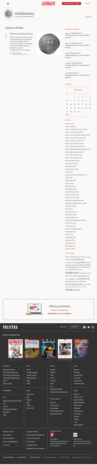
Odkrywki (68, 206)
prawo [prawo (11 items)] (75, 279)
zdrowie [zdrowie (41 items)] (76, 290)
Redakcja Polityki (8, 432)
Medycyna (69, 187)
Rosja (28, 381)
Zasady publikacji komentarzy (36, 435)
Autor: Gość (69, 127)
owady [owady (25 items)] (71, 279)
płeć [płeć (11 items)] (84, 284)
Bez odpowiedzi (70, 161)
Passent (76, 370)
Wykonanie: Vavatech (64, 457)
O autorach (88, 17)
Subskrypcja (75, 327)
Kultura (52, 366)
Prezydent (6, 412)
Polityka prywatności (33, 438)
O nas (75, 422)
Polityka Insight (21, 457)
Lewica (5, 407)
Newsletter (63, 327)
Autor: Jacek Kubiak (72, 132)
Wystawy (53, 381)
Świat (28, 366)
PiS (4, 404)
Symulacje (69, 243)
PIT (28, 397)
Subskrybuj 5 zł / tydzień (71, 3)
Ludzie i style (78, 397)
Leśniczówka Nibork (35, 457)
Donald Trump (31, 375)
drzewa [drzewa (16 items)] (67, 260)
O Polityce (6, 445)
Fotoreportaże (78, 411)
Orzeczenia (69, 212)
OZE (28, 403)
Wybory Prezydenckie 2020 (12, 401)
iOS (51, 439)
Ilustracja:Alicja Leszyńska (74, 175)
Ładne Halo (54, 457)
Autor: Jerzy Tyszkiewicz (73, 138)
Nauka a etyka (70, 195)
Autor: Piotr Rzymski (72, 158)
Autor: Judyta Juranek (73, 141)
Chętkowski (78, 381)
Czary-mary (69, 164)
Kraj (4, 397)
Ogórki (67, 209)
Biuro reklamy (7, 435)
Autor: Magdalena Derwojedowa (76, 150)
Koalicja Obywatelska (10, 409)
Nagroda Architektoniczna (59, 392)
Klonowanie (69, 181)
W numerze (6, 366)
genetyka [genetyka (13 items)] (74, 265)
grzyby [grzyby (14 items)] (79, 267)
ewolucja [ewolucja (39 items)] (79, 259)
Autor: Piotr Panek (71, 155)
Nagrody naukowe (56, 414)
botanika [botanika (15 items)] (77, 257)
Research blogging (71, 229)
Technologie (54, 408)
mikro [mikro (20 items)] (67, 276)
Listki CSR (30, 408)
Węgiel (29, 400)
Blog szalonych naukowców (20, 54)
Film (51, 375)
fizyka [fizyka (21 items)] (76, 263)
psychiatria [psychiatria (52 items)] (84, 278)
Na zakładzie (69, 192)
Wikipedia (68, 246)
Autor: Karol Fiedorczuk (73, 144)
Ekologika (68, 167)
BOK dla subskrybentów (10, 442)
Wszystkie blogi (79, 384)
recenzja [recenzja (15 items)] (88, 285)
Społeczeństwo (79, 400)
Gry (51, 386)
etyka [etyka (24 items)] (72, 260)
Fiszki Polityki (77, 439)
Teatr (52, 384)
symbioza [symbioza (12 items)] (84, 287)
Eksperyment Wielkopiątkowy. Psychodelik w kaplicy (77, 35)
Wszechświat (54, 406)
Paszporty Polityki (56, 389)
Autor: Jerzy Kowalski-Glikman (76, 135)
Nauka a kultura (70, 198)
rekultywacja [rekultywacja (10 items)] (68, 287)
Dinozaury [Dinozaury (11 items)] (88, 257)
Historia (76, 394)
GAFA (28, 406)
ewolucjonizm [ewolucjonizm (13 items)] (69, 263)
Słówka (67, 235)
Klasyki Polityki (79, 403)
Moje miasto (78, 406)
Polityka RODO (31, 442)
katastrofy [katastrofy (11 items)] (67, 270)
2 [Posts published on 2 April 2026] (78, 97)
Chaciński (77, 378)
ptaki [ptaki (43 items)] (79, 284)
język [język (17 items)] (88, 267)
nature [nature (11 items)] (66, 279)
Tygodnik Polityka (9, 370)
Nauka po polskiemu (72, 201)
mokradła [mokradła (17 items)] (73, 276)
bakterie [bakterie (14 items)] (67, 257)
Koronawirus (7, 391)
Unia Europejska (32, 373)
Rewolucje (68, 232)
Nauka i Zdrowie (55, 399)
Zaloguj (87, 3)
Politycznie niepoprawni (73, 221)
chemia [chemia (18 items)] (83, 257)
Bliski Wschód (31, 378)
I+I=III (67, 172)
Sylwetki (68, 241)
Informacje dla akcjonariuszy (36, 448)
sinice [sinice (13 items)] (76, 287)
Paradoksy (69, 215)
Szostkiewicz (78, 375)
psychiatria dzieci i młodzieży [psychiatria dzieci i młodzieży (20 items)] (75, 282)
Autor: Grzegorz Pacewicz (74, 130)
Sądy (4, 415)
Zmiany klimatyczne (57, 411)
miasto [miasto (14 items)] (89, 273)
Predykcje (68, 226)
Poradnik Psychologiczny (11, 375)
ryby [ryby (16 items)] (73, 287)
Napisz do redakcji (8, 438)
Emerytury (30, 394)
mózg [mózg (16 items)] (88, 276)
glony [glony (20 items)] (75, 267)
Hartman (77, 373)
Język (67, 178)
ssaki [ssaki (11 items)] (80, 287)
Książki (52, 370)
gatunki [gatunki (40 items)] (81, 262)
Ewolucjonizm (70, 169)
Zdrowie (68, 249)
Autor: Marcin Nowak (72, 152)
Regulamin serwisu (32, 432)
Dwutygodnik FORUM (8, 457)
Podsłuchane (69, 218)
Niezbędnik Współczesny (11, 378)
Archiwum (77, 414)
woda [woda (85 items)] (68, 290)
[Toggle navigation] (8, 3)
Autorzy (76, 417)
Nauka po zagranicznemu (74, 204)
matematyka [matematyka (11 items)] (79, 270)
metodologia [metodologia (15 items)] (82, 273)
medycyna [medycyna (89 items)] (71, 273)
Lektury (67, 184)
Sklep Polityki (78, 425)
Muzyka (53, 373)
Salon (5, 381)
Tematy (76, 419)
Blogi (75, 366)
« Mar (67, 115)
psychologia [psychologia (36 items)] (71, 284)
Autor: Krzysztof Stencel (73, 147)
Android (55, 439)
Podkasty (77, 408)
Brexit (29, 370)
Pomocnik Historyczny (10, 373)
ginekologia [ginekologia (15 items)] (80, 265)
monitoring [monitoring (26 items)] (81, 276)
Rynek (28, 391)
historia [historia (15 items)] (83, 267)
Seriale (52, 378)
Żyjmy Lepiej (7, 384)
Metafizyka (69, 189)
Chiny (28, 384)
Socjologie (68, 238)
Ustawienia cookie (32, 445)
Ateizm (67, 124)
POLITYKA (69, 223)
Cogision (49, 457)
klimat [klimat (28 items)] (73, 270)
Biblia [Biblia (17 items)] (72, 257)
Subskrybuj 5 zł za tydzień (59, 314)
